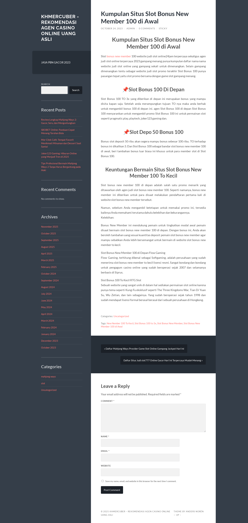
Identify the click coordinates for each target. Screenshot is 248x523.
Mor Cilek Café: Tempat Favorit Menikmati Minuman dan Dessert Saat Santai (61, 143)
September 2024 (50, 280)
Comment (107, 401)
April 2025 (46, 253)
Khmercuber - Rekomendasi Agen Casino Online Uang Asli (60, 28)
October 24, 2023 (112, 28)
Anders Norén (195, 511)
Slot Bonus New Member (170, 323)
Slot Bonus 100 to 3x (145, 323)
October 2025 (48, 233)
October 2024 (48, 273)
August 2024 (48, 287)
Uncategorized (48, 389)
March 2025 (47, 260)
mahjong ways (48, 376)
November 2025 (49, 226)
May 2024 (46, 307)
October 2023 (48, 347)
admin (131, 28)
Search (45, 84)
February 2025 (49, 267)
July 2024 (46, 293)
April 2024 (46, 314)
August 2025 (48, 246)
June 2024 (46, 300)
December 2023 (49, 340)
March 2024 (47, 320)
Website (106, 465)
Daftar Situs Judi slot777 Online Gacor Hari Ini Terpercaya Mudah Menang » (163, 360)
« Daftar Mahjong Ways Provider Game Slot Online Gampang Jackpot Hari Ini (144, 348)
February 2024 (49, 327)
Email (105, 451)
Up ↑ (178, 515)
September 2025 (50, 240)
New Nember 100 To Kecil (120, 323)
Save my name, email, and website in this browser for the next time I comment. (140, 481)
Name (105, 436)
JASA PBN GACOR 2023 (55, 62)
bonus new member (119, 56)
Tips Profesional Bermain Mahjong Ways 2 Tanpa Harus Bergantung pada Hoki (61, 167)
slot (43, 383)
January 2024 (48, 334)
